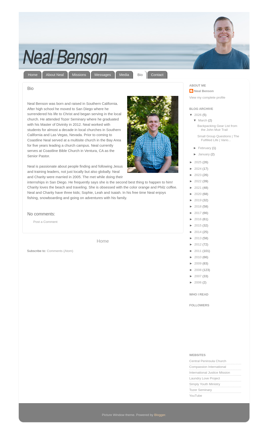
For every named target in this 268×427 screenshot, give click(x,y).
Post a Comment (45, 222)
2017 (198, 213)
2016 (198, 219)
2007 (198, 276)
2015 (198, 225)
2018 (198, 206)
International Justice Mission (209, 372)
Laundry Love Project (204, 378)
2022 (198, 181)
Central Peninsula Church (207, 361)
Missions (79, 75)
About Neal (55, 75)
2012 (198, 244)
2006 (198, 282)
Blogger (159, 415)
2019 (198, 200)
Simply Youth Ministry (204, 384)
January (204, 154)
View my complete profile (207, 97)
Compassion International (207, 367)
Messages (102, 75)
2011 (198, 251)
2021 (198, 187)
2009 (198, 263)
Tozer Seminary (200, 390)
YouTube (195, 395)
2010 (198, 257)
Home (32, 75)
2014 (198, 232)
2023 (198, 175)
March (203, 120)
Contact (157, 75)
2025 (198, 162)
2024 (198, 168)
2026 (198, 115)
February (205, 148)
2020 (198, 194)
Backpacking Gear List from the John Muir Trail (217, 128)
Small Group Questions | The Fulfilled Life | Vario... (218, 138)
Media (124, 75)
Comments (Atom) (60, 251)
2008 (198, 270)
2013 (198, 238)
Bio (140, 75)
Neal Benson (204, 91)
